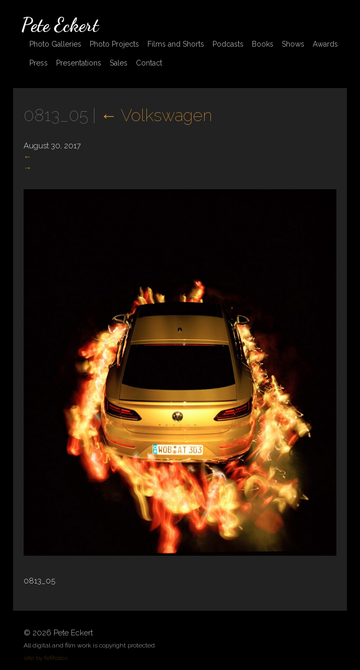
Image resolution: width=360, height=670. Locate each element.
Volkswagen (156, 115)
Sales (119, 63)
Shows (293, 44)
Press (38, 63)
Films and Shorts (175, 44)
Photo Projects (114, 44)
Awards (325, 44)
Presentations (78, 63)
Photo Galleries (55, 44)
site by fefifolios (46, 658)
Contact (149, 63)
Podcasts (228, 44)
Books (262, 44)
